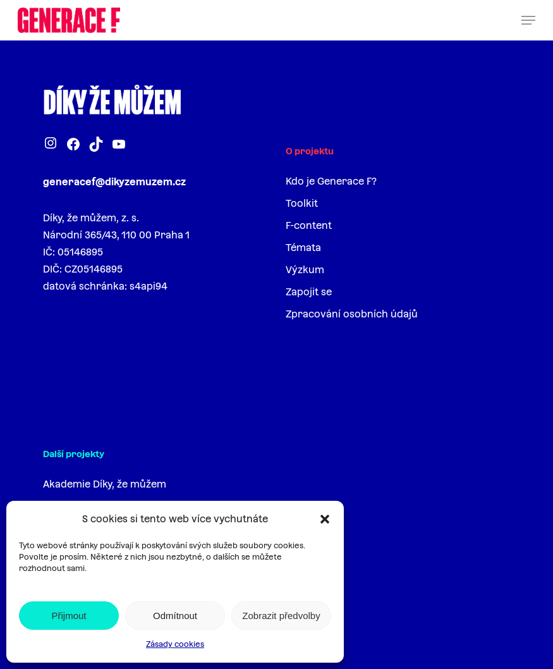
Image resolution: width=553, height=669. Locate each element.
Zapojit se (309, 291)
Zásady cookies (175, 644)
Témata (303, 247)
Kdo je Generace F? (331, 181)
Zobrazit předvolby (281, 615)
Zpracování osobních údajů (352, 314)
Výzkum (305, 269)
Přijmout (68, 615)
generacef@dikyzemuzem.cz (114, 181)
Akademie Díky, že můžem (104, 484)
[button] (325, 519)
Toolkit (302, 203)
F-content (309, 225)
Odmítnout (175, 615)
